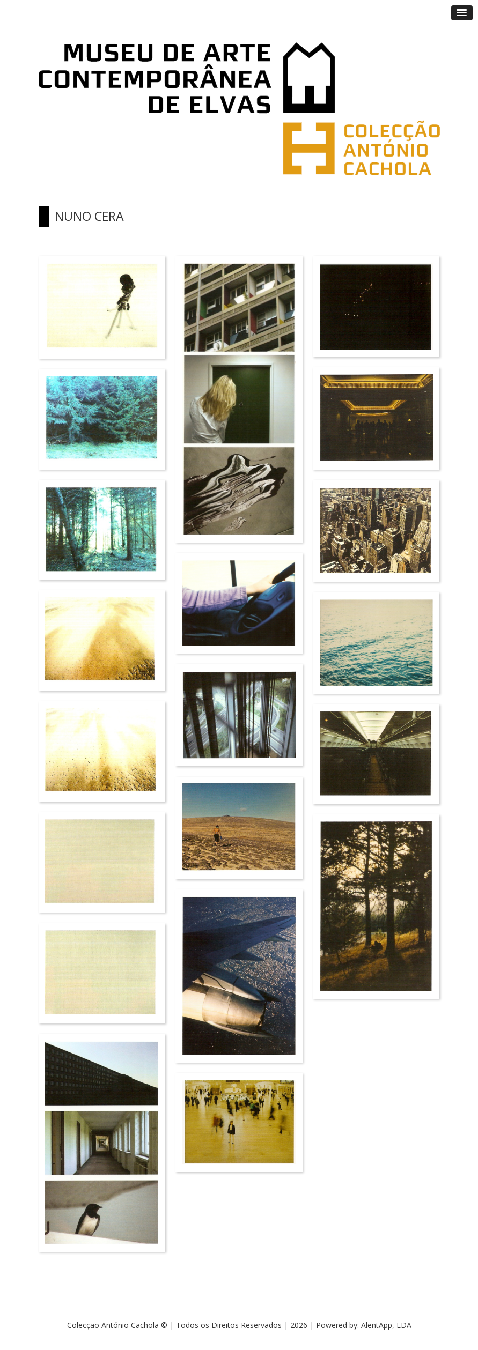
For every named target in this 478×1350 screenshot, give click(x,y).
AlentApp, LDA (386, 1325)
